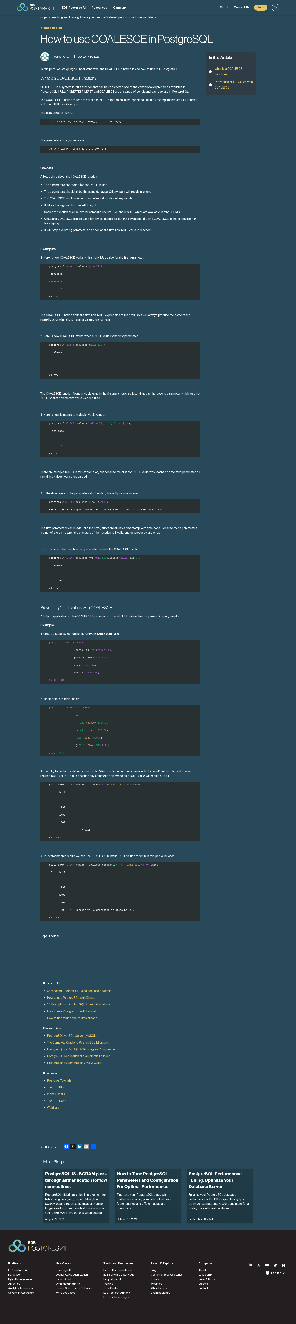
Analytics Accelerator (21, 1288)
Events (155, 1279)
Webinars (53, 1107)
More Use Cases (65, 1292)
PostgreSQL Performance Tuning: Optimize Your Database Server (215, 1180)
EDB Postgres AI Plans (116, 1292)
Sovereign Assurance (21, 1292)
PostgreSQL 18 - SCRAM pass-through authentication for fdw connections (76, 1180)
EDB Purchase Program (117, 1297)
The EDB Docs (56, 1101)
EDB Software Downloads (118, 1274)
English (276, 1273)
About (202, 1270)
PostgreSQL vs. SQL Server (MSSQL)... (72, 1036)
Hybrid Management (20, 1279)
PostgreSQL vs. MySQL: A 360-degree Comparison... (81, 1049)
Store (260, 7)
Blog (153, 1270)
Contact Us (242, 7)
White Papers (56, 1094)
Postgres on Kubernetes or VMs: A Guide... (75, 1063)
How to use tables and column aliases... (73, 1018)
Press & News (207, 1279)
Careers (203, 1283)
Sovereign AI (63, 1270)
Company (119, 7)
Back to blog (53, 28)
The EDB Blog (56, 1087)
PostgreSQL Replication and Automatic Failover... (79, 1056)
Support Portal (112, 1279)
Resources (99, 7)
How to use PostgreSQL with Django (71, 997)
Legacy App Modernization (72, 1274)
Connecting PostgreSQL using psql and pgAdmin (79, 991)
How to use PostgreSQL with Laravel (71, 1011)
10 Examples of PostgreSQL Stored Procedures (79, 1004)
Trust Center (110, 1288)
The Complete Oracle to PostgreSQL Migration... (78, 1042)
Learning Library (160, 1292)
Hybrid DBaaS (64, 1279)
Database (14, 1274)
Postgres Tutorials (59, 1080)
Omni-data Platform (68, 1283)
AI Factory (14, 1283)
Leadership (205, 1274)
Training (108, 1283)
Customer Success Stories (167, 1274)
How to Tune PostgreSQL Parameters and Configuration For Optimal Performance (147, 1180)
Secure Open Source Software (74, 1288)
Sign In (224, 7)
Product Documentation (117, 1270)
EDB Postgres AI (74, 7)
